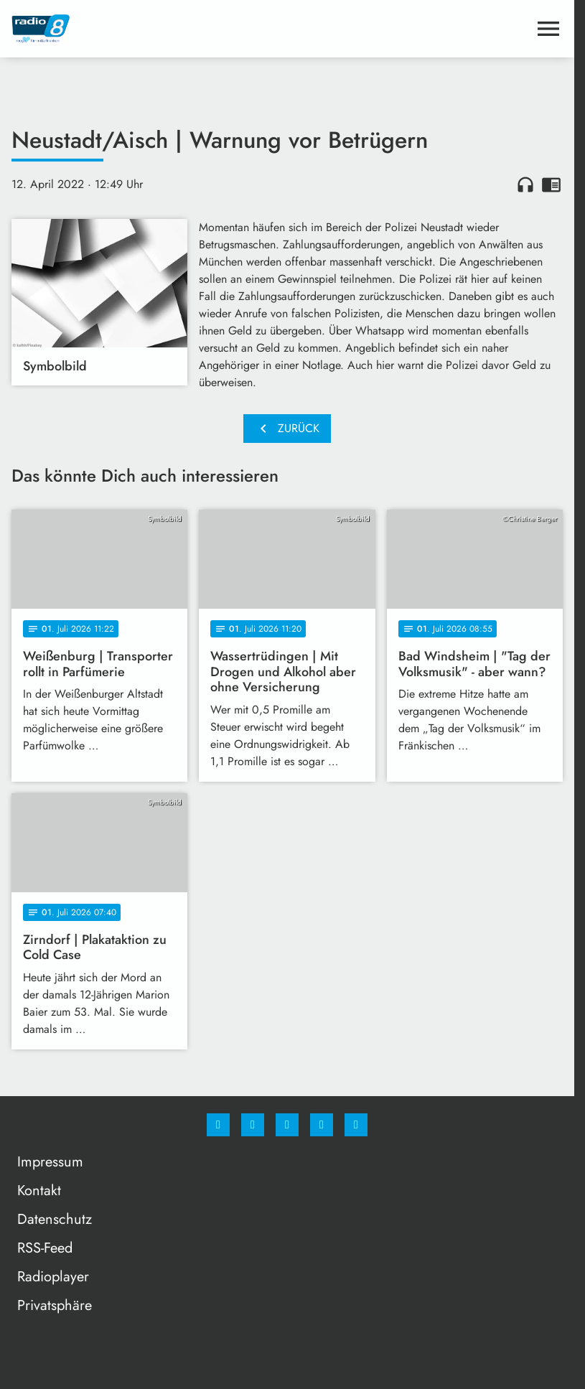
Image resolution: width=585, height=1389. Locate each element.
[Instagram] (252, 1124)
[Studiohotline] (321, 1124)
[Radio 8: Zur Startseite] (149, 28)
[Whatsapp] (287, 1124)
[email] (356, 1124)
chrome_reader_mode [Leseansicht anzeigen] (551, 184)
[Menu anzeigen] (548, 28)
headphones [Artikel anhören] (525, 184)
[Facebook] (218, 1124)
